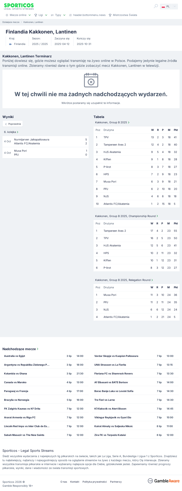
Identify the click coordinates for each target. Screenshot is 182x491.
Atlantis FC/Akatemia (116, 203)
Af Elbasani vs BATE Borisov (111, 382)
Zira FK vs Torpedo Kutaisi (110, 434)
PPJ (106, 188)
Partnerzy (116, 481)
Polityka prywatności (95, 481)
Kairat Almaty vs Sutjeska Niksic (113, 426)
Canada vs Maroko (15, 382)
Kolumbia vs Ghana (15, 373)
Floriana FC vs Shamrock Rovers (113, 373)
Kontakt (74, 481)
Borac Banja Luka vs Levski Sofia (113, 391)
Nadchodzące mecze (20, 349)
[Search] (155, 6)
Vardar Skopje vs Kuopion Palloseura (116, 355)
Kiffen (107, 159)
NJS (106, 196)
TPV (106, 137)
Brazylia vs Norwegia (16, 399)
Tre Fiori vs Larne (104, 399)
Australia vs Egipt (14, 355)
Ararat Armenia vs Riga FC (20, 417)
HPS (106, 174)
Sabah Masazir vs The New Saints (24, 434)
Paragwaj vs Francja (16, 391)
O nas (63, 481)
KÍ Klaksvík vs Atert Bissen (110, 408)
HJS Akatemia (112, 152)
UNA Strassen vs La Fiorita (110, 364)
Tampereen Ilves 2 (115, 144)
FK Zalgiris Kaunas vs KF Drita (22, 408)
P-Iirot (107, 166)
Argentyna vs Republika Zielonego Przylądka (28, 364)
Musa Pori (110, 181)
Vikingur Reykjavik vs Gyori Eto (112, 417)
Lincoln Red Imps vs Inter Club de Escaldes (28, 426)
